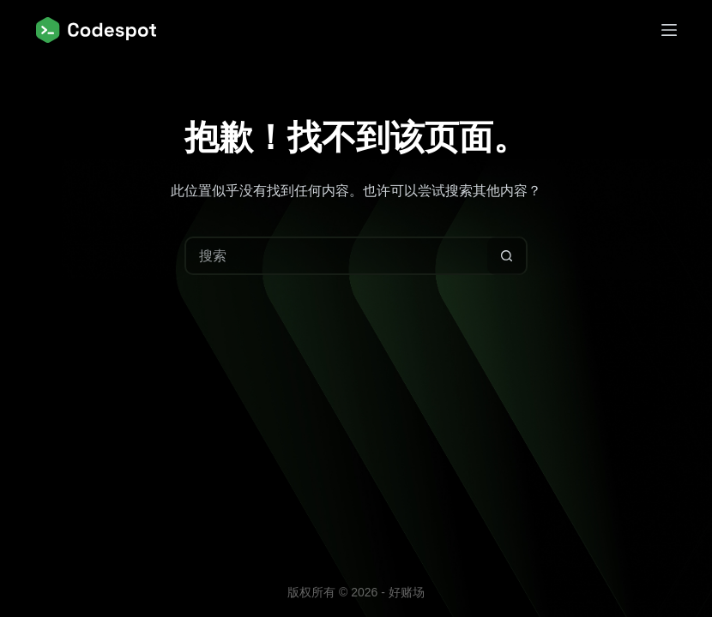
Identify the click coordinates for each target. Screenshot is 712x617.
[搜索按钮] (506, 256)
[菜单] (669, 30)
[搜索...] (336, 256)
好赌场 (407, 592)
